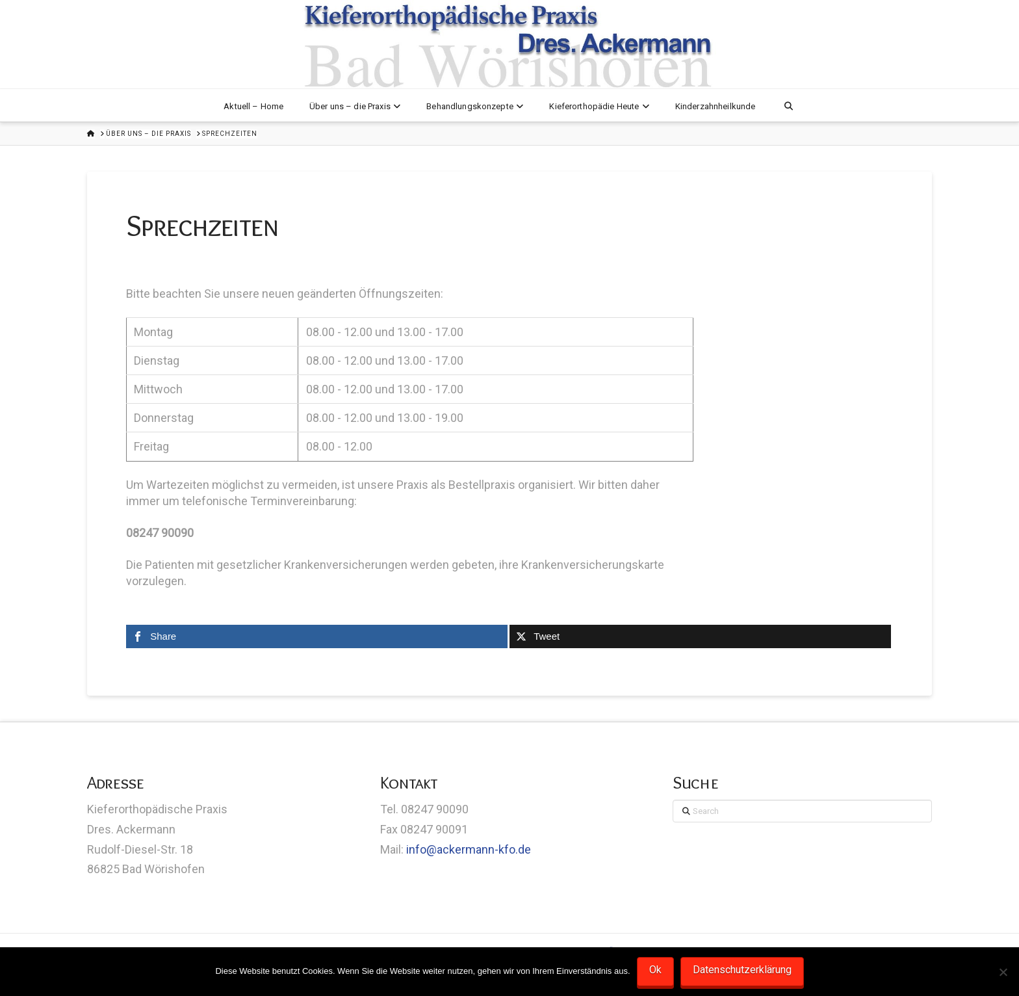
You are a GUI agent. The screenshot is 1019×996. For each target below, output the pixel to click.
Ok (655, 969)
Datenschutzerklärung (742, 969)
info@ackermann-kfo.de (468, 849)
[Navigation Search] (788, 105)
